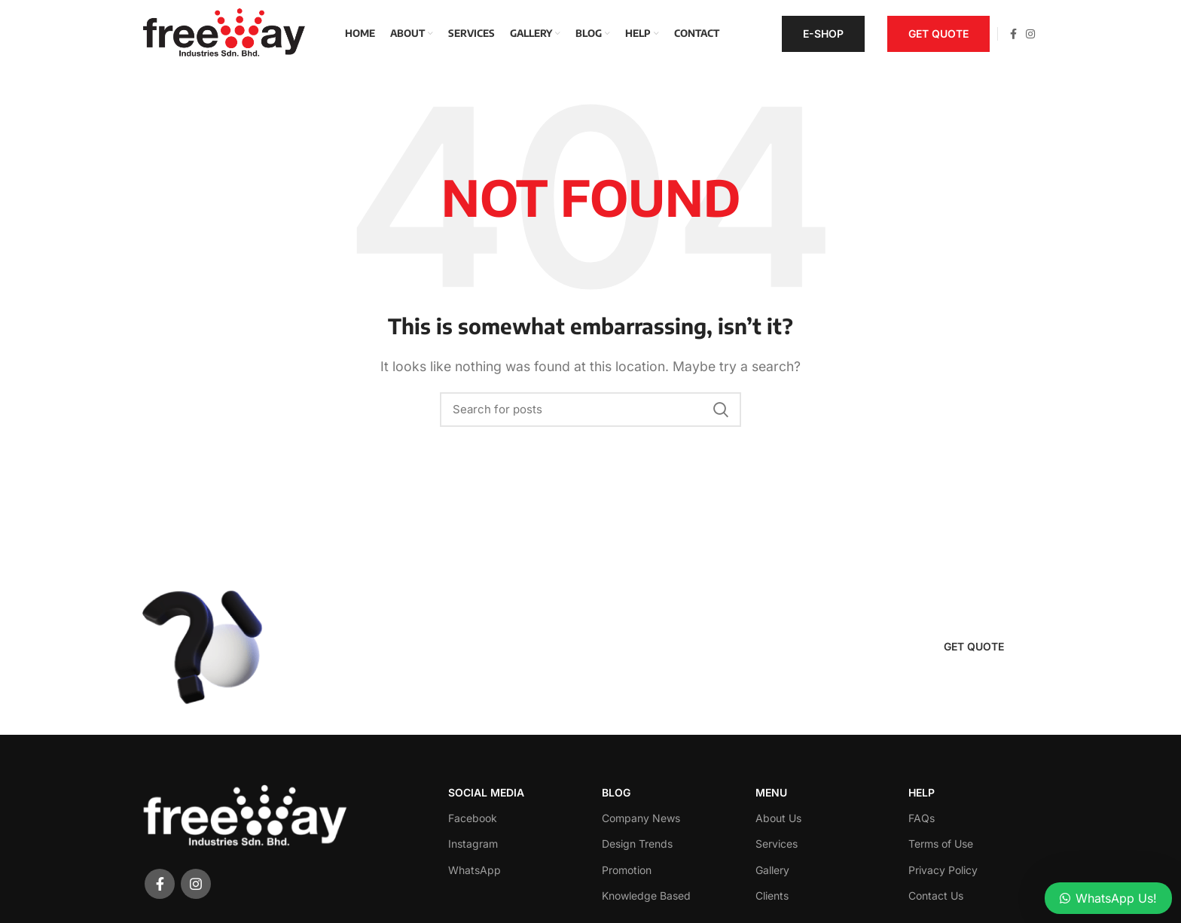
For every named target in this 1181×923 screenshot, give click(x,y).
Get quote (938, 33)
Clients (772, 895)
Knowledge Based (646, 895)
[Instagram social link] (1030, 34)
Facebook (472, 818)
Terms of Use (940, 843)
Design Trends (637, 843)
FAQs (921, 818)
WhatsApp (474, 870)
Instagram (473, 843)
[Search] (590, 409)
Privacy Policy (943, 870)
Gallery (772, 870)
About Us (778, 818)
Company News (641, 818)
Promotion (627, 870)
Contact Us (935, 895)
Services (776, 843)
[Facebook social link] (1013, 34)
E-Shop (823, 33)
